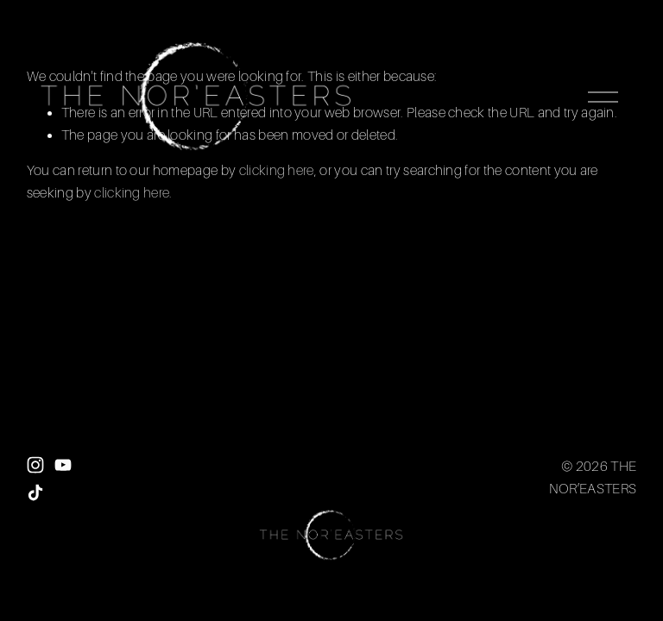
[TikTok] (35, 492)
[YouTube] (63, 465)
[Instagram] (35, 465)
